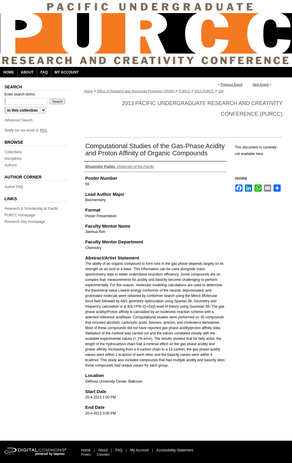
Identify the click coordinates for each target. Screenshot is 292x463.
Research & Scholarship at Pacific (31, 209)
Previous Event (231, 84)
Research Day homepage (24, 222)
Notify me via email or (25, 130)
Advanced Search (18, 120)
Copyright (103, 454)
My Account (139, 450)
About (103, 450)
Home (88, 91)
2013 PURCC (204, 91)
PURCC (184, 91)
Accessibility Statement (174, 450)
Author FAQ (13, 187)
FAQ (118, 450)
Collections (13, 152)
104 (220, 91)
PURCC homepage (19, 215)
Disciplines (12, 159)
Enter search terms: (20, 94)
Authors (10, 165)
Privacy (86, 454)
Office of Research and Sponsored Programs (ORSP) (136, 91)
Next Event (261, 84)
